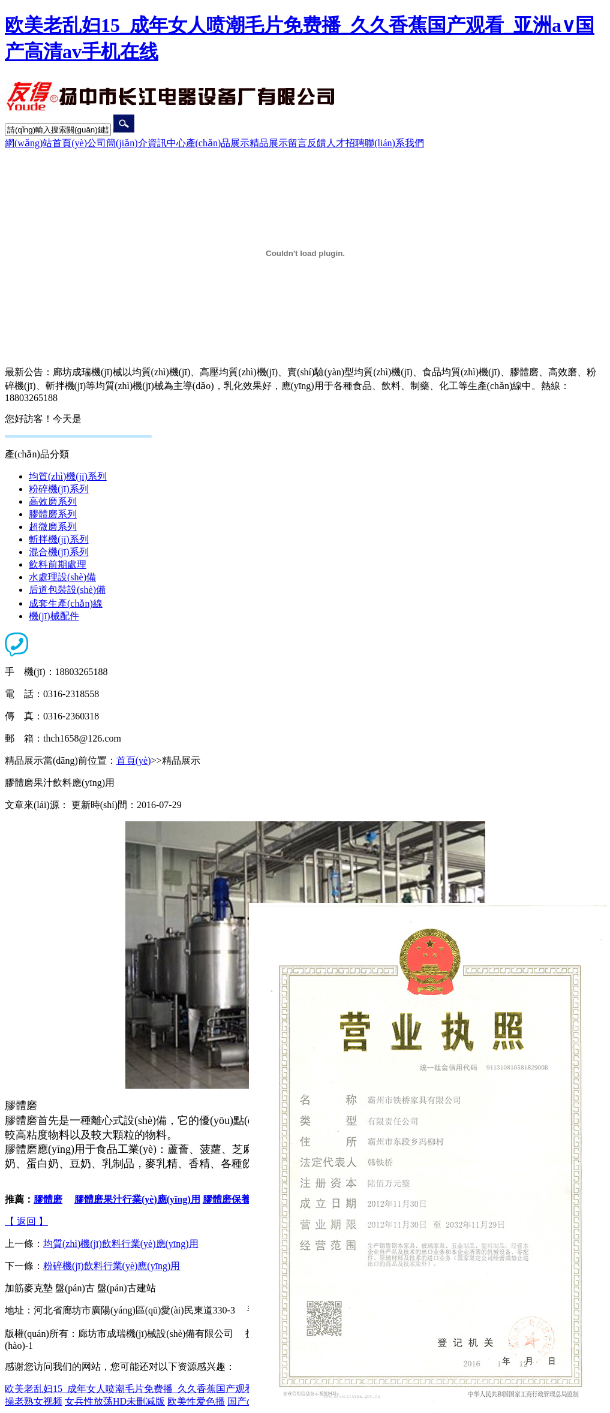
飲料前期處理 (57, 564)
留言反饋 (307, 143)
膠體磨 (48, 1199)
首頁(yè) (133, 760)
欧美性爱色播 (196, 1401)
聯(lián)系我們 (394, 143)
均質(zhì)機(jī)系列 (68, 476)
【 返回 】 (26, 1221)
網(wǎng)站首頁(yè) (46, 143)
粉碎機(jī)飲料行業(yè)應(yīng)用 (111, 1266)
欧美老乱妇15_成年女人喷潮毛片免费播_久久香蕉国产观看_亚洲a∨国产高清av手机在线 (190, 1389)
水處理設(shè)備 (62, 577)
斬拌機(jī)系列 (59, 539)
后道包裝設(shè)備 (67, 590)
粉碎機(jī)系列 (59, 489)
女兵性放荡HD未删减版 (115, 1401)
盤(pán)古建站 (126, 1288)
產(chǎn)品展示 (218, 143)
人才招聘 (345, 143)
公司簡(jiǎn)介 (117, 143)
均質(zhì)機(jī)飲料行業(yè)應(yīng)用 (121, 1244)
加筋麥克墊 (29, 1288)
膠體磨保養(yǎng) (240, 1199)
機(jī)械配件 (54, 616)
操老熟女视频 (33, 1401)
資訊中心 (167, 143)
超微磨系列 (53, 527)
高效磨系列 (53, 501)
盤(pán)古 (75, 1288)
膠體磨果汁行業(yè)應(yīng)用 (137, 1199)
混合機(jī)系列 (59, 552)
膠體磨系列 (53, 514)
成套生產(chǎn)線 (66, 603)
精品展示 (269, 143)
